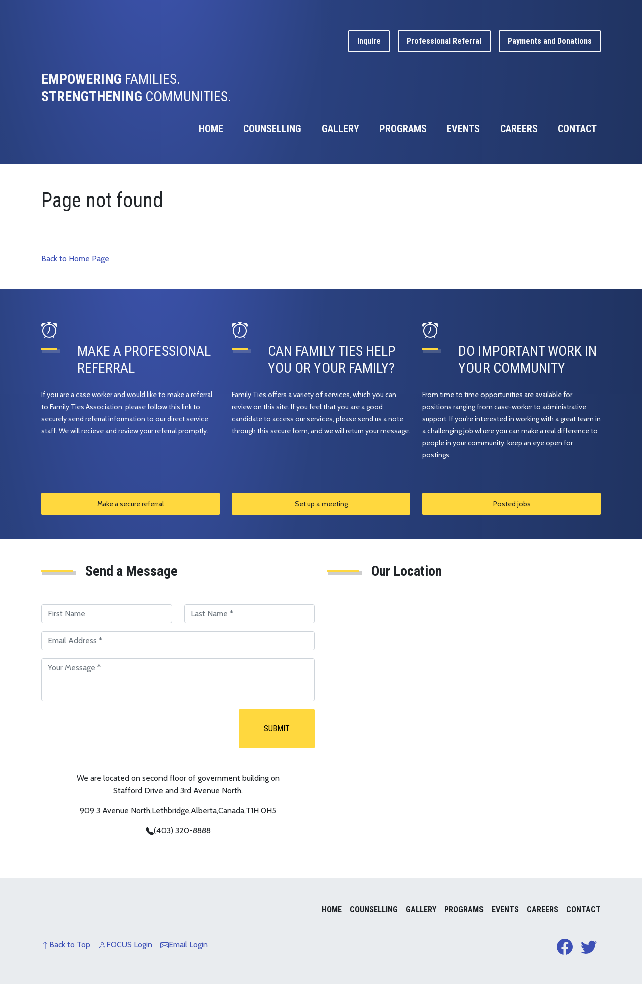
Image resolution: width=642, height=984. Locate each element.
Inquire (369, 41)
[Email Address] (178, 640)
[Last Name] (249, 613)
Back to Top (65, 944)
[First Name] (106, 613)
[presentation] (117, 728)
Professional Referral (444, 41)
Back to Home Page (75, 258)
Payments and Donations (550, 41)
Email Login (184, 944)
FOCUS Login (125, 944)
